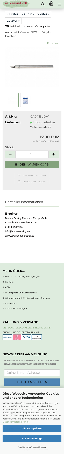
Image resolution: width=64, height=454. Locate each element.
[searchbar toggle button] (42, 4)
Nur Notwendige (32, 438)
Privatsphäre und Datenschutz (21, 292)
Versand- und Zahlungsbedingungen (27, 327)
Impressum (11, 303)
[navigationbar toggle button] (59, 4)
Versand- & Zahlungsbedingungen (22, 276)
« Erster (12, 14)
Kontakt (9, 282)
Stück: (10, 147)
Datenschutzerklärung (15, 421)
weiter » (44, 14)
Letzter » (13, 20)
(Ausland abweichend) (40, 127)
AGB (7, 287)
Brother (53, 43)
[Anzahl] (32, 154)
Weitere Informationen (32, 447)
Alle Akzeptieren (32, 428)
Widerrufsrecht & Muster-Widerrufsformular (27, 298)
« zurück (28, 14)
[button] (10, 154)
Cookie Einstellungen (16, 308)
